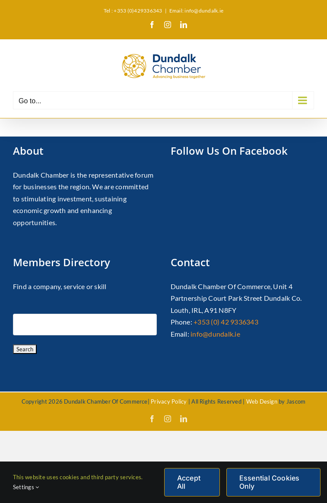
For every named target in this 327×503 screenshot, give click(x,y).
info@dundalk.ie (215, 334)
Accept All (188, 482)
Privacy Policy (169, 401)
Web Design (261, 401)
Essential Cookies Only (269, 482)
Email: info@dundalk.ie (196, 10)
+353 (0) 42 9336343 (226, 322)
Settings (26, 487)
